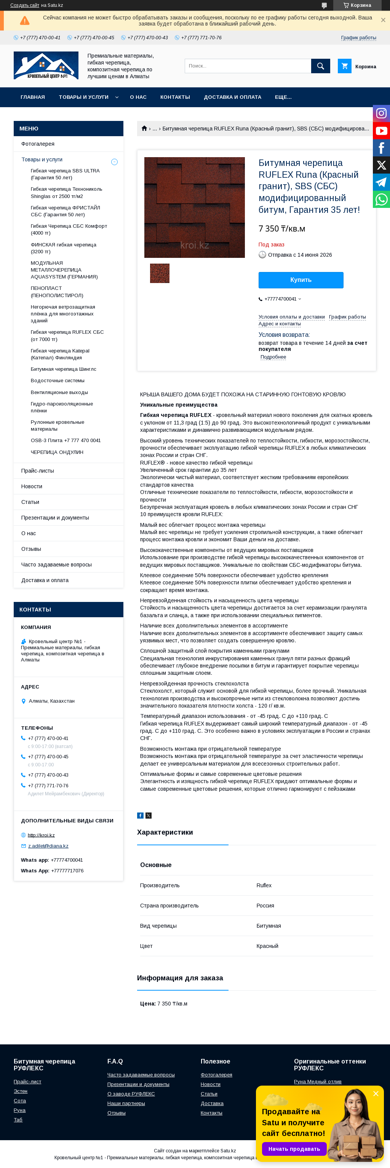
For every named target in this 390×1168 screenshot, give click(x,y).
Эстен (20, 1091)
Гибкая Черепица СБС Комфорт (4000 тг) (69, 229)
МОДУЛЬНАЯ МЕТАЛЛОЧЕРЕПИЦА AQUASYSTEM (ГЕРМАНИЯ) (64, 270)
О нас (138, 97)
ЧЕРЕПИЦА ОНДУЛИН (57, 452)
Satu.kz (228, 1151)
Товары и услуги (84, 97)
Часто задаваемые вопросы (56, 564)
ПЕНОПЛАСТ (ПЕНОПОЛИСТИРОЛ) (57, 291)
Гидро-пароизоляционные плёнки (62, 407)
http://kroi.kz (41, 835)
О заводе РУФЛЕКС (131, 1094)
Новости (31, 486)
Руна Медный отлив (318, 1081)
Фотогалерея (37, 144)
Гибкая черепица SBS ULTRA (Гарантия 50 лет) (65, 174)
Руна (20, 1110)
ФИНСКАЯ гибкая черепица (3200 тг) (63, 248)
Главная (33, 97)
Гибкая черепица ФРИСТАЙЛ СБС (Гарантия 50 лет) (65, 211)
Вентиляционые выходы (59, 392)
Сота (20, 1101)
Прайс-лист (27, 1081)
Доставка (212, 1103)
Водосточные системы (58, 380)
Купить (301, 280)
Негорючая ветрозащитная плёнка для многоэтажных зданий (63, 313)
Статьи (30, 502)
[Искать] (320, 66)
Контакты (175, 97)
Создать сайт (24, 5)
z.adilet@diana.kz (48, 846)
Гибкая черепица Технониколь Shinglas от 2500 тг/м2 (66, 192)
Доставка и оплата (232, 97)
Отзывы (31, 549)
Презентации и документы (55, 518)
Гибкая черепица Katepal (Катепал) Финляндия (60, 354)
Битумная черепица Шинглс (63, 369)
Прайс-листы (37, 471)
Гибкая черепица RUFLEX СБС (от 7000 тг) (67, 335)
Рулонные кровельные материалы (57, 425)
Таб (18, 1120)
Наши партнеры (126, 1103)
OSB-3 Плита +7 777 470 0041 (66, 440)
